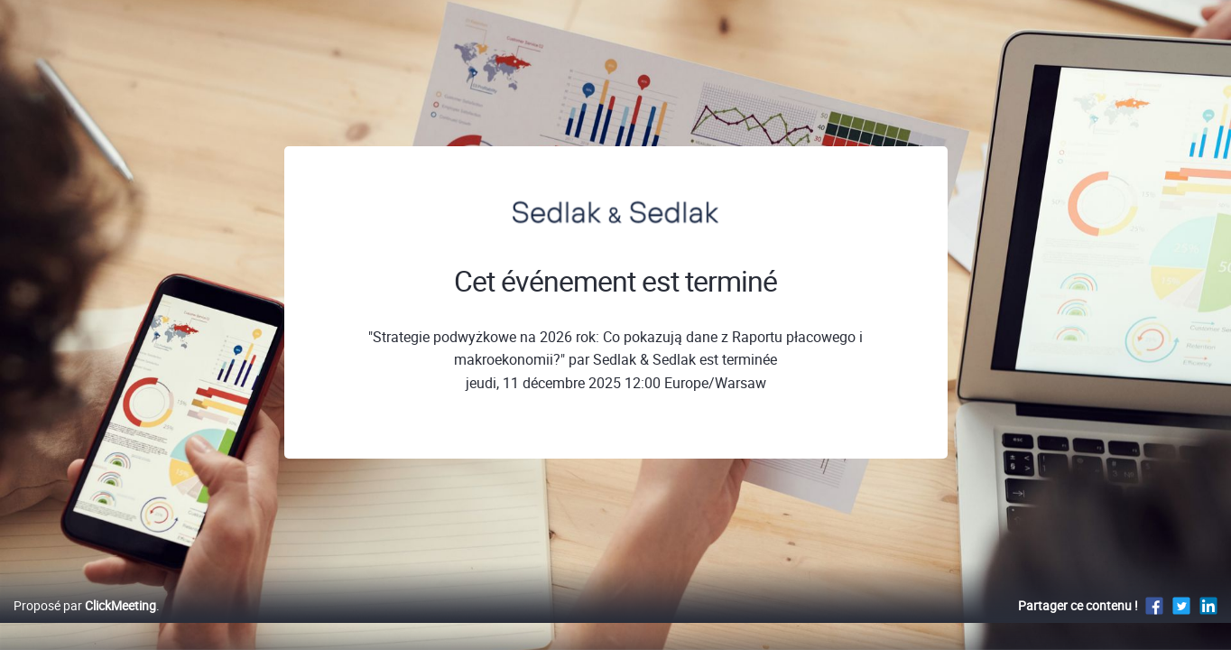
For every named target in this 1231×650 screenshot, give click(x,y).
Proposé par (85, 624)
